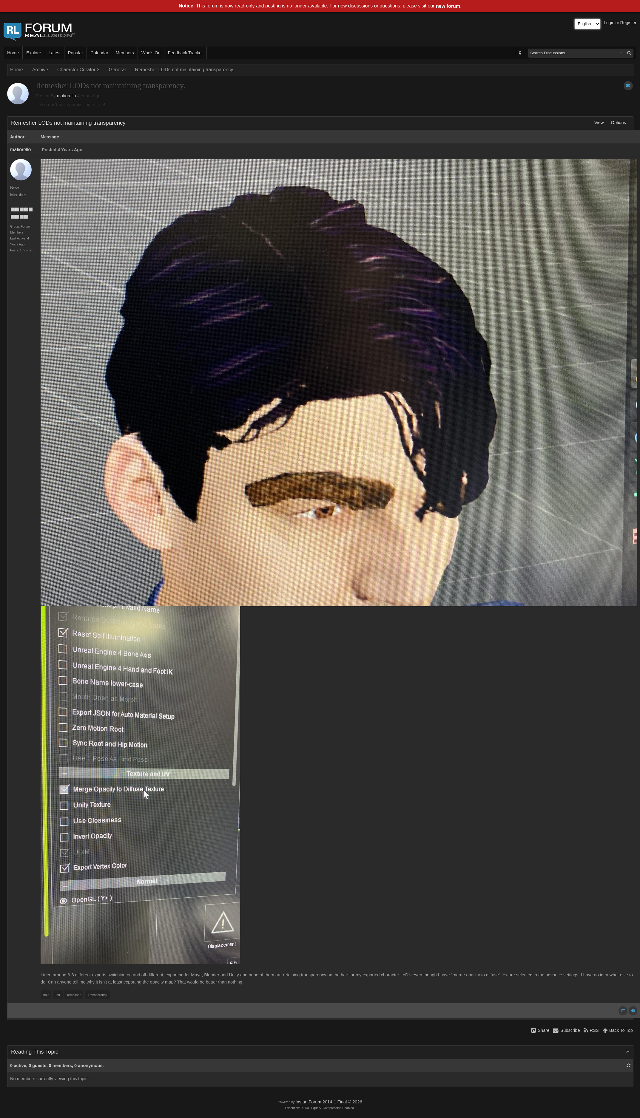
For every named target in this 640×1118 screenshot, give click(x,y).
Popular (75, 53)
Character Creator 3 (78, 69)
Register (628, 22)
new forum (448, 6)
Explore (34, 53)
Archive (40, 69)
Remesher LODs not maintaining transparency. (184, 69)
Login (609, 22)
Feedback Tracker (185, 53)
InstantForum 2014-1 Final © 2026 (328, 1102)
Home (13, 53)
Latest (54, 53)
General (117, 69)
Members (125, 53)
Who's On (151, 53)
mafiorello (66, 95)
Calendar (99, 53)
